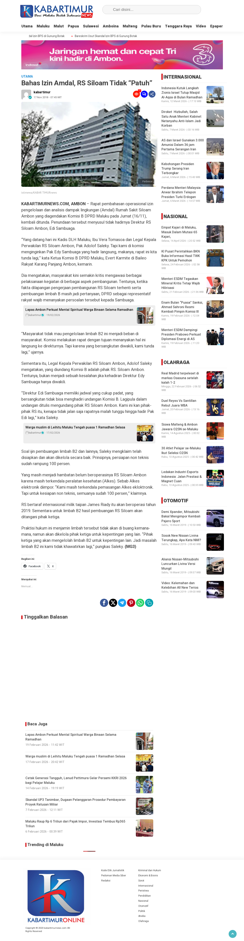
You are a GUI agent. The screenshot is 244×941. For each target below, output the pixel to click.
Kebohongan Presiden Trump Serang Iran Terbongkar (177, 169)
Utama (27, 26)
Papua (73, 26)
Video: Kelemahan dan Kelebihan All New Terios (179, 585)
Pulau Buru (151, 26)
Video (201, 26)
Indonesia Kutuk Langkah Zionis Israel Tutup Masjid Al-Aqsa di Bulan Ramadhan (181, 93)
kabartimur (42, 92)
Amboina (111, 26)
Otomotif (143, 906)
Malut (59, 26)
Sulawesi (91, 26)
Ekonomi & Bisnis (148, 875)
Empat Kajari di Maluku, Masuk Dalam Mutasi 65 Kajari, (179, 232)
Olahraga (143, 921)
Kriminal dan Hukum (149, 870)
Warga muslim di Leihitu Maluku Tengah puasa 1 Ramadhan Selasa (75, 427)
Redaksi (105, 880)
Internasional (145, 886)
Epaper (216, 26)
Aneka (141, 916)
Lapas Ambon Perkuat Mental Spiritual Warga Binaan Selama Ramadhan (79, 309)
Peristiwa (143, 891)
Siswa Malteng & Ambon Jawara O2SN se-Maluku (179, 427)
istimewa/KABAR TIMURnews (39, 192)
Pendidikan (144, 896)
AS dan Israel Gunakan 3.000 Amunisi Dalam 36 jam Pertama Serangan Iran (182, 145)
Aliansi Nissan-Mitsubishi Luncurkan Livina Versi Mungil (180, 564)
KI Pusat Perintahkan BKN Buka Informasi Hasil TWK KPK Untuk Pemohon (180, 256)
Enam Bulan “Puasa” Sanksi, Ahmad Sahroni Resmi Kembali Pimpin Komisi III (182, 307)
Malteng (130, 26)
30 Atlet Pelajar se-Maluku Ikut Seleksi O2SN (181, 450)
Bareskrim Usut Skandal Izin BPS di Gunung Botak (36, 36)
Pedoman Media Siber (113, 875)
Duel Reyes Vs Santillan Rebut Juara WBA (178, 403)
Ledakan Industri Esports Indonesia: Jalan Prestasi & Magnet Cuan (181, 477)
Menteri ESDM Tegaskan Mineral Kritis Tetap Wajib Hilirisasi (180, 283)
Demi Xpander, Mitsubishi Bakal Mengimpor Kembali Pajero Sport (180, 516)
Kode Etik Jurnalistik (112, 870)
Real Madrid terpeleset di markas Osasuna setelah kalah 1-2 (180, 378)
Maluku (43, 26)
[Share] (152, 94)
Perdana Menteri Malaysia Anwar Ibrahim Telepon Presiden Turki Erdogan (181, 192)
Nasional (143, 901)
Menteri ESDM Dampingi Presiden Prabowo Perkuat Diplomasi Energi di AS (181, 335)
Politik (141, 911)
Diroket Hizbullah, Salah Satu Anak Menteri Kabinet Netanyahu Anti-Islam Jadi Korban (181, 118)
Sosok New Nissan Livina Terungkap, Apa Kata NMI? (181, 538)
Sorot (141, 880)
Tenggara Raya (178, 26)
